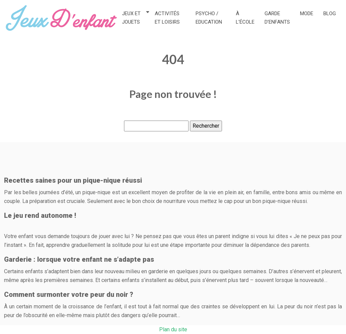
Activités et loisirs (167, 17)
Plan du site (173, 329)
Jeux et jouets (131, 17)
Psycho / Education (209, 17)
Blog (329, 13)
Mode (306, 13)
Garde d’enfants (277, 17)
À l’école (245, 17)
